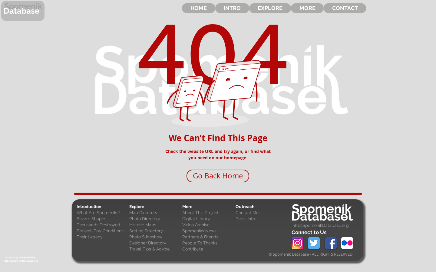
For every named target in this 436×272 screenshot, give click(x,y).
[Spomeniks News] (207, 231)
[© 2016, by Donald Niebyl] (20, 257)
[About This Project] (207, 213)
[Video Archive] (207, 225)
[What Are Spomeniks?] (102, 213)
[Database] (23, 11)
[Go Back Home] (218, 176)
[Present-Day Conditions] (102, 231)
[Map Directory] (154, 213)
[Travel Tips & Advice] (154, 249)
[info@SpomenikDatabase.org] (21, 261)
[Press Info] (261, 219)
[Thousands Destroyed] (102, 225)
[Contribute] (207, 249)
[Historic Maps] (154, 225)
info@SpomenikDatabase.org (320, 225)
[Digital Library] (207, 219)
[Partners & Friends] (207, 237)
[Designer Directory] (154, 243)
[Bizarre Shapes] (102, 219)
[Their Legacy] (102, 237)
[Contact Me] (261, 213)
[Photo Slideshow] (154, 237)
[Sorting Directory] (154, 231)
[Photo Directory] (154, 219)
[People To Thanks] (207, 243)
